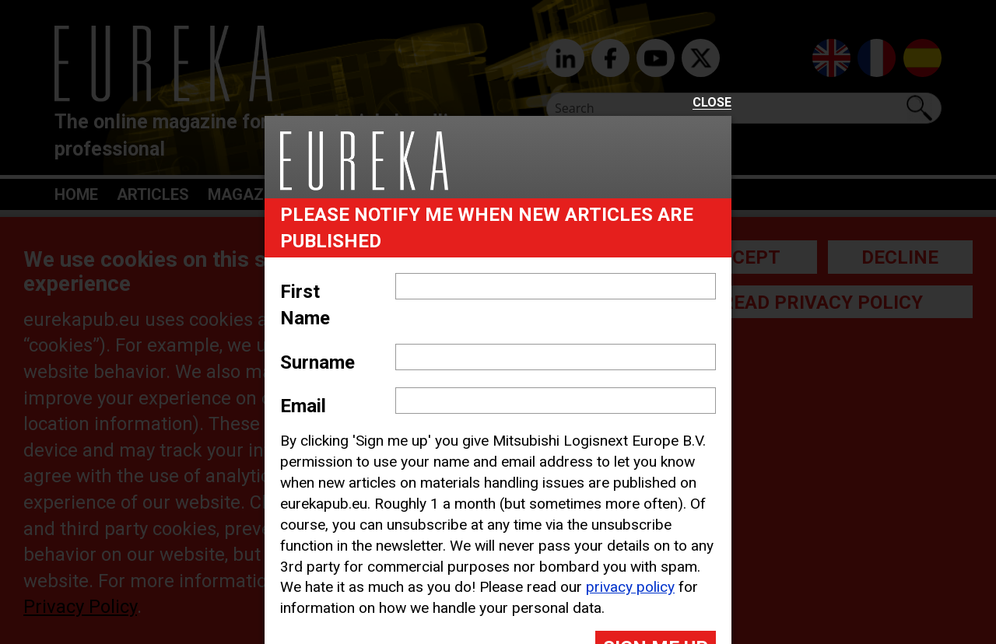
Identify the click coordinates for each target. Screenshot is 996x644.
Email (303, 406)
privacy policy (630, 587)
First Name (305, 305)
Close (712, 103)
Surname (317, 362)
